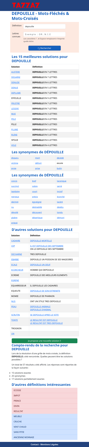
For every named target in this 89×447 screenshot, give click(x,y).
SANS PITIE (19, 432)
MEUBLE (18, 416)
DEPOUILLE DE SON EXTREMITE (45, 290)
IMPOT (17, 395)
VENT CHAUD (20, 426)
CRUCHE (18, 421)
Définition (17, 25)
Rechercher (44, 48)
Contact (35, 444)
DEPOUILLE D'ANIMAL (40, 309)
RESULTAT (18, 411)
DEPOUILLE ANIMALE (40, 306)
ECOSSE (17, 390)
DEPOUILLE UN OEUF (40, 264)
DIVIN (16, 406)
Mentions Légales (49, 444)
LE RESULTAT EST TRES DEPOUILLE (46, 323)
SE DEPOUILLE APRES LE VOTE (44, 314)
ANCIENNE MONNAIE (24, 437)
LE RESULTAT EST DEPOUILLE (44, 320)
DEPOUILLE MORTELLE (41, 240)
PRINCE (17, 400)
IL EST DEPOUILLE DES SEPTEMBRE (46, 246)
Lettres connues (16, 35)
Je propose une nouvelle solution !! (44, 340)
